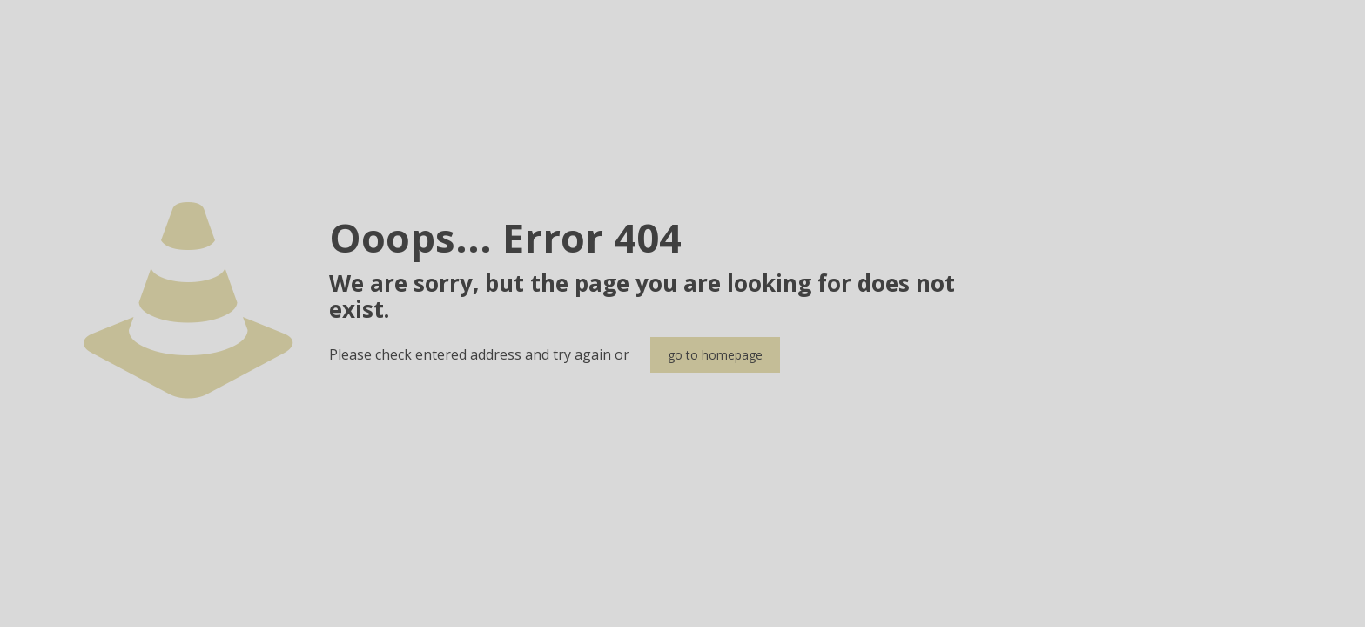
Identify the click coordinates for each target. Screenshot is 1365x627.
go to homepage (715, 355)
